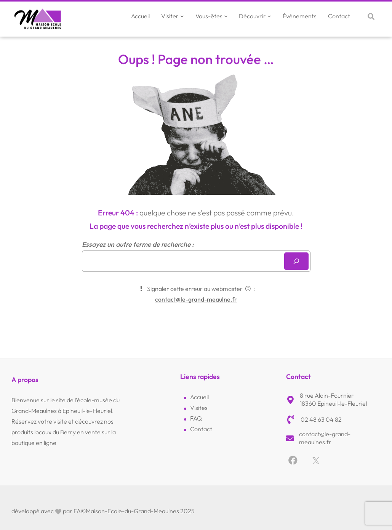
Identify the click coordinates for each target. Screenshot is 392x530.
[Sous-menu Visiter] (182, 16)
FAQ (196, 418)
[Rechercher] (296, 261)
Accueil (199, 397)
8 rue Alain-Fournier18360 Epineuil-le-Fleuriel (333, 399)
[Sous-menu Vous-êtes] (226, 16)
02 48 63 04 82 (321, 419)
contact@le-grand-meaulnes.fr (324, 438)
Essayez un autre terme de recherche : (138, 244)
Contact (201, 429)
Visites (199, 407)
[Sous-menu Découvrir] (269, 16)
